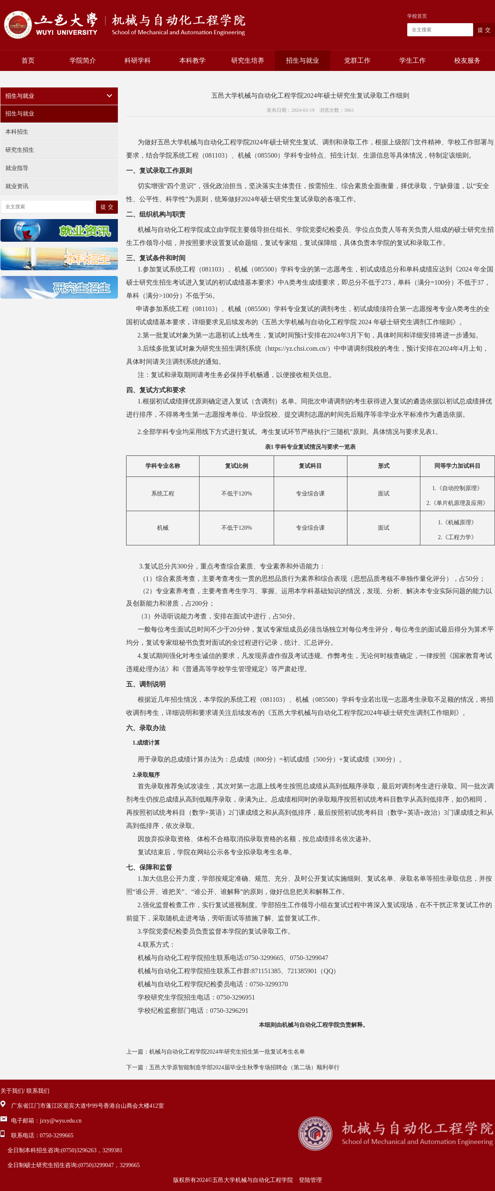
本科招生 (16, 132)
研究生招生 (19, 150)
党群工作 (357, 60)
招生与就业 (302, 60)
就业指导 (16, 168)
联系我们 (37, 1091)
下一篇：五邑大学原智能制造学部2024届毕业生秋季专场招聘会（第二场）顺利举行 (233, 1067)
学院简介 (83, 60)
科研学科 (137, 60)
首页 (28, 60)
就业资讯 (16, 186)
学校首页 (417, 16)
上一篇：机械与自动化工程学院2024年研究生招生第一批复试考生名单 (215, 1052)
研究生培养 (247, 60)
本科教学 (192, 60)
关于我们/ (12, 1091)
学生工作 (412, 60)
